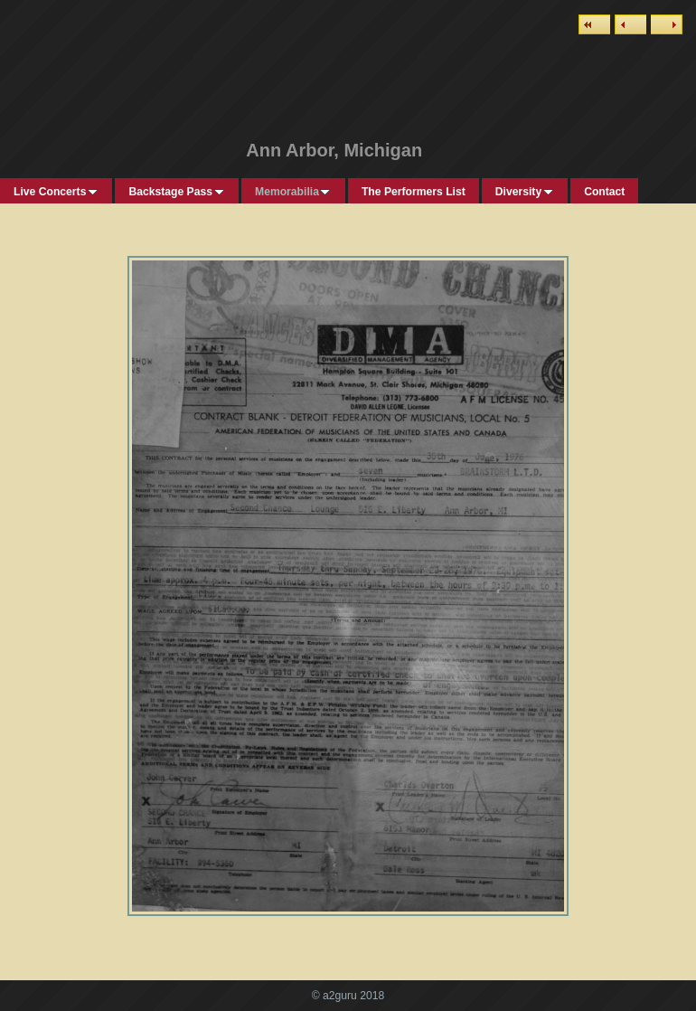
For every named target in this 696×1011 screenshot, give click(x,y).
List (594, 24)
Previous (630, 24)
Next (666, 24)
